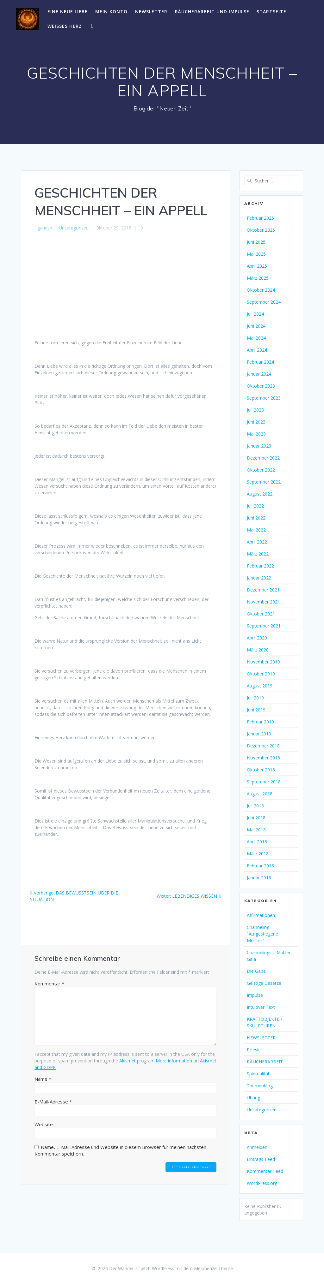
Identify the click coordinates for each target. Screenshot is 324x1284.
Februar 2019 (260, 722)
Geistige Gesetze (264, 983)
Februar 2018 (260, 866)
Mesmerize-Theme (213, 1268)
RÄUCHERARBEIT (265, 1062)
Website (43, 1124)
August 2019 (259, 686)
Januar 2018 (259, 878)
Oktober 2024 (261, 290)
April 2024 (257, 350)
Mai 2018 (256, 830)
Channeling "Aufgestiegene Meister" (262, 933)
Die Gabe (256, 971)
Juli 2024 (255, 314)
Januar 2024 (259, 374)
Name (42, 1079)
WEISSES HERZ (64, 26)
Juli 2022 (255, 506)
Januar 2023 (259, 446)
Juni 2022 (256, 518)
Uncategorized (74, 228)
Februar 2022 (260, 566)
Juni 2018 (256, 818)
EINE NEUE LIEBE (67, 12)
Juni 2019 (256, 710)
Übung (253, 1098)
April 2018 (257, 842)
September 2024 (264, 302)
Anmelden (257, 1147)
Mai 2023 (256, 434)
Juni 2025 (256, 242)
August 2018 (259, 794)
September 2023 (264, 398)
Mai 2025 (256, 254)
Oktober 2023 (261, 386)
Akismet (127, 1061)
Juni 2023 (256, 422)
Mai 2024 (256, 338)
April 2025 (257, 266)
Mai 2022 (256, 530)
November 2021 (263, 602)
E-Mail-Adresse (53, 1101)
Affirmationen (261, 915)
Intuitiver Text (261, 1007)
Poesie (254, 1050)
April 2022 (257, 542)
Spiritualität (258, 1074)
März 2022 (258, 554)
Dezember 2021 (263, 590)
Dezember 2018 (263, 746)
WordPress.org (262, 1183)
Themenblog (260, 1086)
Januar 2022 (259, 578)
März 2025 (258, 278)
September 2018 (264, 782)
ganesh (44, 228)
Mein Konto (111, 12)
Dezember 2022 (263, 458)
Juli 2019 (255, 698)
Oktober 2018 (261, 770)
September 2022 (264, 482)
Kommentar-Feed (265, 1171)
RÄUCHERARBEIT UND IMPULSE (212, 12)
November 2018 (263, 758)
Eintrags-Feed (261, 1159)
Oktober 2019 (261, 674)
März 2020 (258, 650)
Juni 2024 (256, 326)
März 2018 (258, 854)
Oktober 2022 (261, 470)
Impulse (255, 995)
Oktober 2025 (261, 230)
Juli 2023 (255, 410)
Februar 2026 (260, 218)
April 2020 (257, 638)
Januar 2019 (259, 734)
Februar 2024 (260, 362)
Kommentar (49, 983)
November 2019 (263, 662)
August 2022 (259, 494)
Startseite (271, 12)
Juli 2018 (255, 806)
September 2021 (264, 626)
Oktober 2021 (261, 614)
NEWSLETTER (151, 12)
